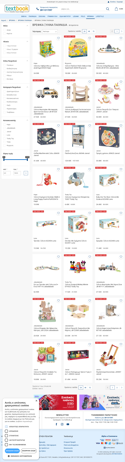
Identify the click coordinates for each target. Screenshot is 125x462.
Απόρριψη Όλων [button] (29, 451)
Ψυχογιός (10, 145)
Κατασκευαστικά (12, 98)
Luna (8, 135)
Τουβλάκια (10, 112)
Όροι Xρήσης (68, 451)
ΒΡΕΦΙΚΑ (90, 16)
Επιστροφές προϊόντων (41, 448)
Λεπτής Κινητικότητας (15, 72)
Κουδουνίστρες (12, 102)
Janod (9, 132)
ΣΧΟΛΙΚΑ (42, 16)
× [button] (36, 401)
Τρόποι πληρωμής (39, 442)
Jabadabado (11, 128)
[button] (58, 38)
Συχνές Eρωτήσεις (39, 451)
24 (84, 31)
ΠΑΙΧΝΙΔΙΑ (32, 16)
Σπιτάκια (10, 79)
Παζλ (8, 105)
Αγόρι (9, 30)
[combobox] (85, 9)
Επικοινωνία (68, 448)
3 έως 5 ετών (11, 53)
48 (89, 31)
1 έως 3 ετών (11, 46)
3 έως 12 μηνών (12, 49)
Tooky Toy (10, 138)
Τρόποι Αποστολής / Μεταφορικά (44, 445)
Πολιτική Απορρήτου (71, 445)
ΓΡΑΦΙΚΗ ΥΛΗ (52, 16)
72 (93, 31)
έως (15, 169)
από (4, 169)
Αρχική (3, 20)
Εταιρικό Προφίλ (70, 442)
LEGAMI (76, 16)
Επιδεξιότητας (12, 68)
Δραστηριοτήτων (13, 91)
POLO (83, 16)
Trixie (8, 142)
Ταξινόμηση (36, 31)
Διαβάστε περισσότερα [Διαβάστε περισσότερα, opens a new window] (24, 421)
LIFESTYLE (100, 16)
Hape (8, 124)
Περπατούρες (11, 109)
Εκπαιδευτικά (11, 95)
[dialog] (20, 429)
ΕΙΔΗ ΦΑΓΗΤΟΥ (65, 16)
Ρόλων (9, 75)
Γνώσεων (10, 65)
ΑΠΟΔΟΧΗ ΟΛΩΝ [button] (12, 451)
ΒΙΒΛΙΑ (23, 16)
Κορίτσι (9, 33)
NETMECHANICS (117, 454)
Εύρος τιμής (8, 154)
